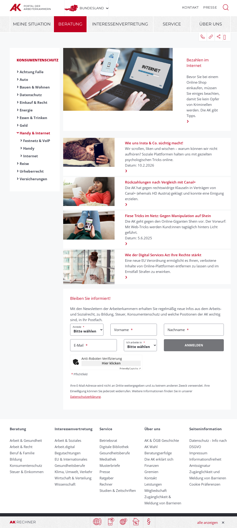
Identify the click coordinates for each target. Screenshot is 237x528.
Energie (26, 110)
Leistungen (153, 484)
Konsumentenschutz (37, 60)
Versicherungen (33, 179)
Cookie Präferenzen (204, 484)
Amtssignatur (199, 465)
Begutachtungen (68, 453)
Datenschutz (31, 94)
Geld (24, 125)
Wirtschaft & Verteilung (73, 478)
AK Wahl (151, 446)
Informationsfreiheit (205, 459)
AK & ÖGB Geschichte (161, 440)
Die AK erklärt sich (158, 459)
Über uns (210, 24)
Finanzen (151, 465)
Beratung (70, 24)
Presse (210, 7)
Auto (24, 79)
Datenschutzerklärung (85, 397)
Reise (24, 163)
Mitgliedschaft (155, 490)
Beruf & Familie (22, 453)
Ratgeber (107, 478)
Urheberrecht (32, 171)
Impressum (198, 453)
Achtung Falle (32, 72)
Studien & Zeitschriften (118, 490)
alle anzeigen (207, 522)
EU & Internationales (71, 459)
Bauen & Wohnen (35, 87)
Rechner (106, 484)
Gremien (151, 471)
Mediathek (108, 459)
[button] (226, 7)
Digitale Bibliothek (114, 446)
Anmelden (194, 345)
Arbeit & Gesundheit (26, 440)
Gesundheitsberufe (70, 465)
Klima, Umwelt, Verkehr (73, 471)
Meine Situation (32, 24)
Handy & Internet (35, 133)
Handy (28, 148)
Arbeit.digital (65, 446)
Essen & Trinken (33, 117)
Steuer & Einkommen (27, 471)
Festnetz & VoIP (36, 140)
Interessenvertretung (120, 24)
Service (172, 24)
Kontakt (190, 7)
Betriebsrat (108, 440)
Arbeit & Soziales (68, 440)
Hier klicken (111, 363)
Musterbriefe (110, 465)
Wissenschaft (65, 484)
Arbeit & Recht (21, 446)
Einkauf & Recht (33, 102)
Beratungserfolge (158, 453)
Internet (30, 156)
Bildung (16, 459)
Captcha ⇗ (130, 368)
